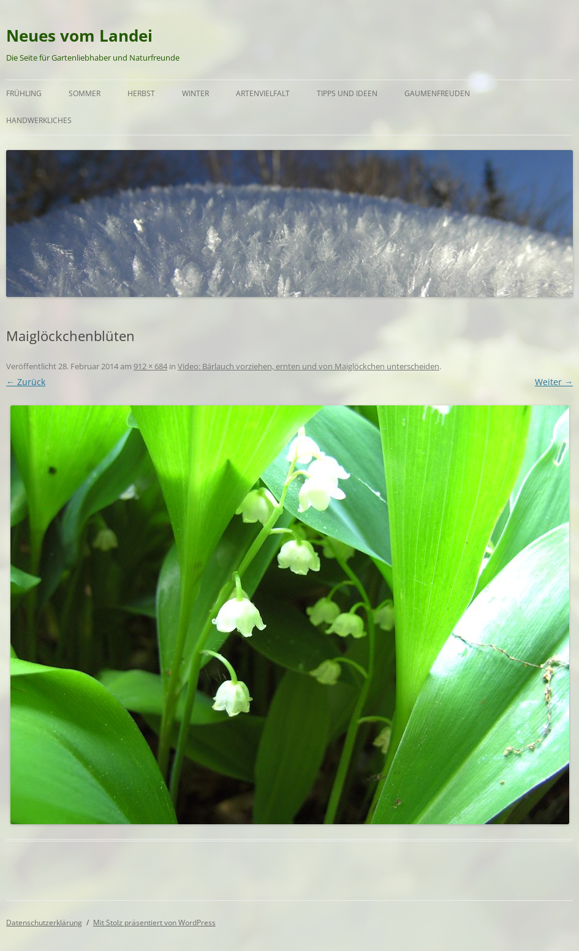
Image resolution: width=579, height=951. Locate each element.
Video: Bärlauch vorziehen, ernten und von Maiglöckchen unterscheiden (308, 366)
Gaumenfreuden (437, 93)
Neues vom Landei (79, 35)
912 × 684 (150, 366)
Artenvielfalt (263, 93)
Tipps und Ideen (347, 93)
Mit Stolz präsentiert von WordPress (154, 922)
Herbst (141, 93)
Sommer (84, 93)
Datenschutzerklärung (44, 922)
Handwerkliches (39, 120)
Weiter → (554, 382)
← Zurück (25, 382)
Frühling (24, 93)
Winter (195, 93)
